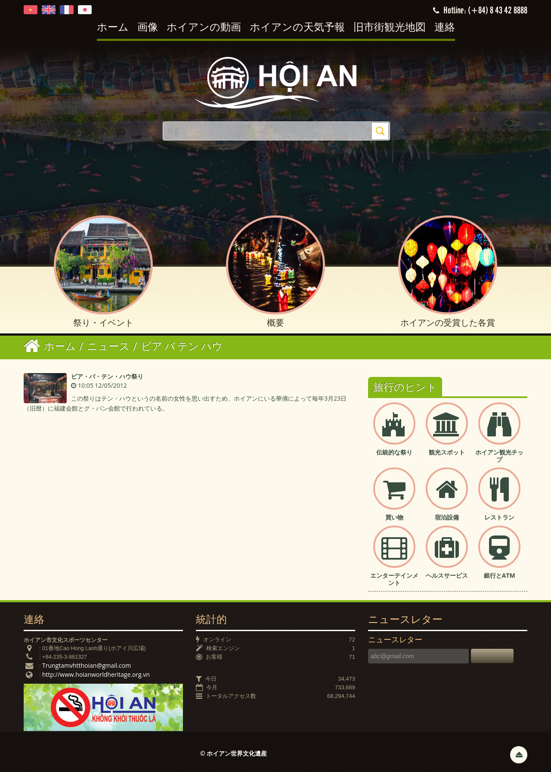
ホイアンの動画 (204, 27)
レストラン (499, 517)
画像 (147, 27)
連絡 (444, 27)
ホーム (113, 27)
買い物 (394, 517)
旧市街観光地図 (389, 27)
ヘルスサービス (447, 575)
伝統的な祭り (394, 452)
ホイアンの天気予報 (297, 27)
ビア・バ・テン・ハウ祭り (107, 376)
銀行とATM (499, 575)
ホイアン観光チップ (499, 456)
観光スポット (447, 452)
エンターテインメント (394, 579)
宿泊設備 (447, 517)
